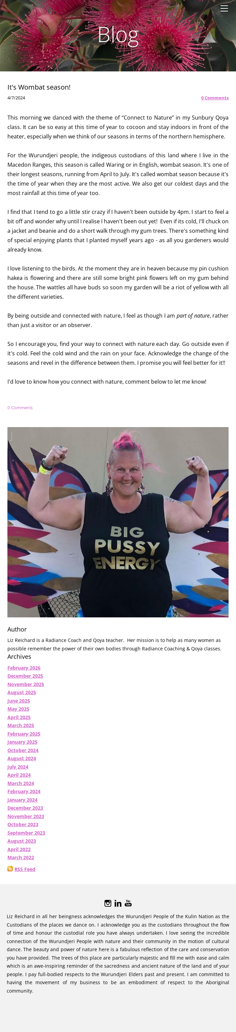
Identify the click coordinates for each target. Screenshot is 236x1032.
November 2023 (25, 819)
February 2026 (23, 671)
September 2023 (26, 836)
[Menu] (224, 8)
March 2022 (20, 861)
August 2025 (21, 695)
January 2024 (22, 803)
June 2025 (18, 704)
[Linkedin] (118, 907)
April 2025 (19, 720)
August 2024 (21, 762)
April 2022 (19, 852)
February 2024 (23, 795)
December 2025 (25, 679)
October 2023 (22, 828)
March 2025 (20, 728)
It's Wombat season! (38, 90)
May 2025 (18, 712)
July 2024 (17, 770)
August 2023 (21, 844)
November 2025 (25, 687)
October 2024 (22, 753)
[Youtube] (128, 907)
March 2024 (20, 786)
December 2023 (25, 811)
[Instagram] (108, 907)
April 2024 (19, 778)
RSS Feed (24, 872)
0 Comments (215, 101)
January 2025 (22, 745)
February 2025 (23, 737)
